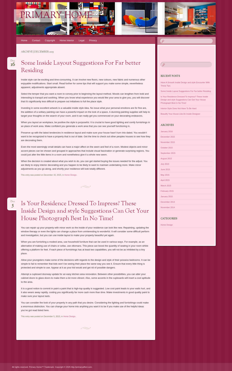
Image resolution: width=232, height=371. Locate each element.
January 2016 (167, 131)
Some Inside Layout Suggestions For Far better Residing (81, 67)
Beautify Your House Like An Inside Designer (180, 114)
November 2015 (168, 142)
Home (24, 40)
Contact (36, 40)
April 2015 (165, 180)
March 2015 (166, 186)
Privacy (93, 40)
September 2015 (168, 153)
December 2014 (168, 202)
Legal (81, 40)
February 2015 (167, 191)
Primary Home (56, 15)
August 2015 (166, 158)
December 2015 (168, 137)
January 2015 (167, 196)
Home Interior (67, 40)
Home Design (70, 175)
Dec (13, 61)
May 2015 (165, 175)
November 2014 (168, 207)
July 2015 (165, 164)
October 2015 (167, 148)
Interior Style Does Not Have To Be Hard (178, 108)
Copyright (50, 40)
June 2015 (165, 169)
